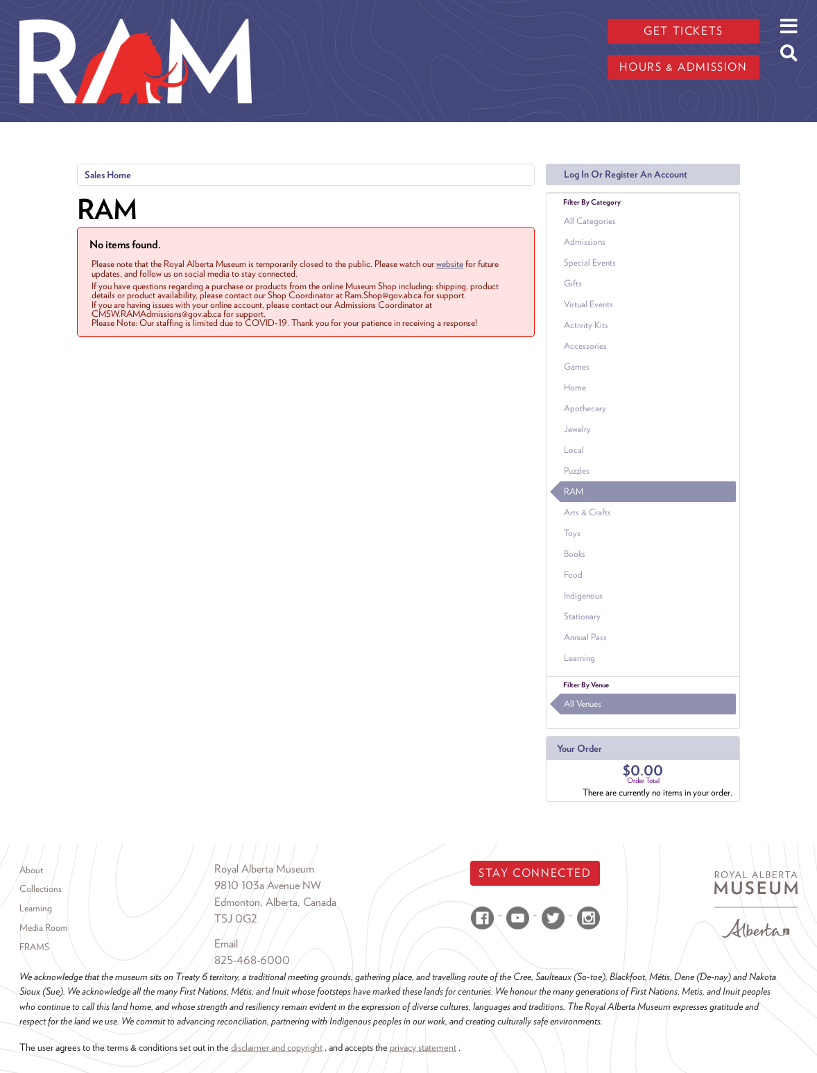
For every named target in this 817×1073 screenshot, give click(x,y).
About (31, 869)
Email (226, 943)
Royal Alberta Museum (264, 868)
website (449, 263)
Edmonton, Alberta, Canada (275, 902)
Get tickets (683, 30)
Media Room (43, 927)
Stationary (582, 616)
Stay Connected (535, 872)
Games (577, 366)
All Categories (590, 221)
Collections (40, 888)
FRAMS (34, 946)
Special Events (590, 262)
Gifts (573, 283)
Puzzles (577, 470)
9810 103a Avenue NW (267, 885)
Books (574, 554)
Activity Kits (586, 325)
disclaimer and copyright (276, 1047)
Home (575, 387)
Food (573, 574)
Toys (572, 533)
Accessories (585, 346)
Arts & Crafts (587, 512)
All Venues (582, 703)
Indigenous (583, 595)
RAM (573, 491)
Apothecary (585, 408)
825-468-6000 (252, 960)
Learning (579, 658)
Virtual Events (588, 304)
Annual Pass (585, 637)
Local (574, 450)
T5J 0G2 (235, 918)
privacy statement (423, 1047)
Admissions (584, 242)
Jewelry (577, 429)
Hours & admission (683, 67)
